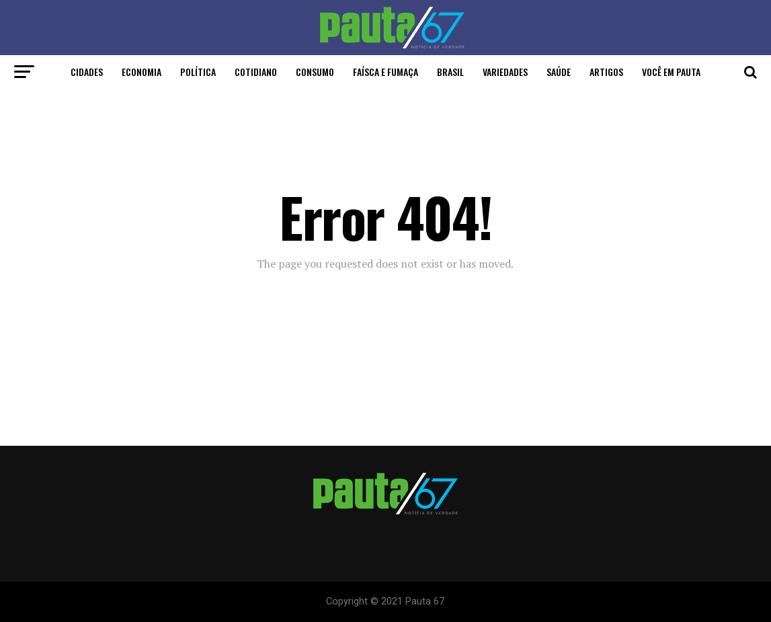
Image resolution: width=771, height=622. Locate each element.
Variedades (505, 72)
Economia (141, 72)
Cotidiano (256, 72)
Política (198, 72)
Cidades (87, 72)
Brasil (450, 72)
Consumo (315, 72)
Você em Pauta (671, 72)
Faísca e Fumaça (385, 72)
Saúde (558, 72)
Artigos (606, 72)
